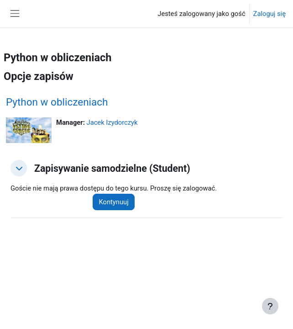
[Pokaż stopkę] (270, 306)
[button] (18, 168)
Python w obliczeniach (57, 102)
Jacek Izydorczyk (112, 122)
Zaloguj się (269, 14)
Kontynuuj (113, 202)
